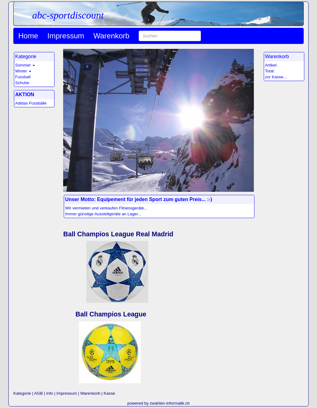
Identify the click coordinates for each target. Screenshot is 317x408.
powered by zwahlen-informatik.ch (158, 403)
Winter (21, 71)
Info (49, 393)
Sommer (23, 65)
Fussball (23, 77)
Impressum (65, 36)
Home (28, 36)
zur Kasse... (276, 77)
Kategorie (22, 393)
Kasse (109, 393)
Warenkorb (111, 36)
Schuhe (22, 82)
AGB (38, 393)
